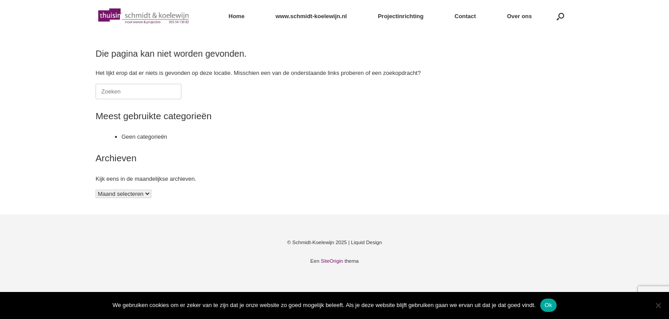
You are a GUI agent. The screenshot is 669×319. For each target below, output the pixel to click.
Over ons (519, 16)
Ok (548, 305)
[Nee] (658, 305)
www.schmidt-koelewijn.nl (311, 16)
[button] (560, 16)
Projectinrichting (400, 16)
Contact (465, 16)
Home (237, 16)
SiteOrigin (332, 261)
